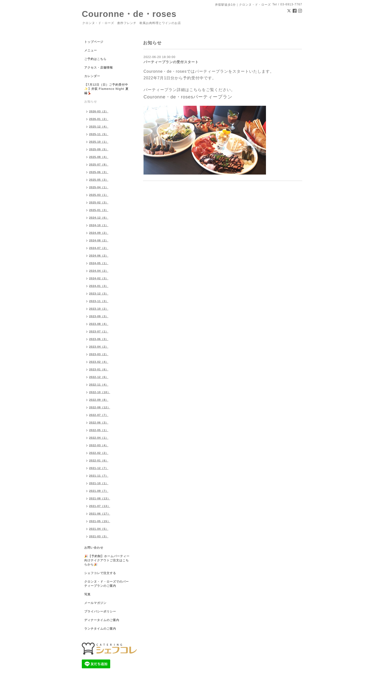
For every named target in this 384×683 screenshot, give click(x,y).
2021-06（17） (99, 513)
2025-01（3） (98, 210)
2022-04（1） (98, 437)
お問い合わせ (93, 547)
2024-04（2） (98, 270)
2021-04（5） (98, 528)
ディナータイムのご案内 (101, 620)
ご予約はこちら (95, 59)
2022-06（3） (98, 422)
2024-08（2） (98, 240)
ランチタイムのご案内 (100, 628)
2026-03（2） (98, 111)
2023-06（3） (98, 339)
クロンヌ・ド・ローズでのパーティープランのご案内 (106, 584)
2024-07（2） (98, 248)
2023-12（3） (98, 293)
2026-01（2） (98, 119)
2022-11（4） (98, 384)
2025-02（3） (98, 202)
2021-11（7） (98, 475)
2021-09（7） (98, 490)
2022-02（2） (98, 452)
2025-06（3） (98, 172)
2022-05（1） (98, 430)
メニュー (90, 50)
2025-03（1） (98, 194)
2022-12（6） (98, 377)
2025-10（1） (98, 141)
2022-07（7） (98, 414)
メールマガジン (95, 603)
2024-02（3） (98, 278)
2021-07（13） (99, 506)
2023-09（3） (98, 316)
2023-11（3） (98, 301)
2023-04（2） (98, 346)
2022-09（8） (98, 399)
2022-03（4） (98, 445)
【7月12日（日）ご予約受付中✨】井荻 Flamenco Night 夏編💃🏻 (106, 89)
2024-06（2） (98, 255)
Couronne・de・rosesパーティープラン (188, 96)
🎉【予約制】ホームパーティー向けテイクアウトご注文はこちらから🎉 (107, 560)
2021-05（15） (99, 521)
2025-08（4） (98, 156)
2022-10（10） (99, 392)
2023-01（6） (98, 369)
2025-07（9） (98, 164)
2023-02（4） (98, 361)
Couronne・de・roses (129, 14)
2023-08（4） (98, 323)
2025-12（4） (98, 126)
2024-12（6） (98, 217)
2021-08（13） (99, 498)
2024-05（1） (98, 263)
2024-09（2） (98, 232)
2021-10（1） (98, 483)
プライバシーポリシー (100, 611)
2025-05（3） (98, 179)
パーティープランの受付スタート (171, 62)
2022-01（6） (98, 460)
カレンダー (92, 76)
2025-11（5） (98, 134)
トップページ (93, 42)
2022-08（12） (99, 407)
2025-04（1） (98, 187)
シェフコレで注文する (100, 573)
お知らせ (90, 101)
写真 (87, 594)
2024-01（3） (98, 285)
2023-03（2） (98, 354)
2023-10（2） (98, 308)
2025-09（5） (98, 149)
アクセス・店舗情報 (98, 67)
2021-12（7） (98, 468)
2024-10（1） (98, 225)
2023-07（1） (98, 331)
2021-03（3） (98, 536)
